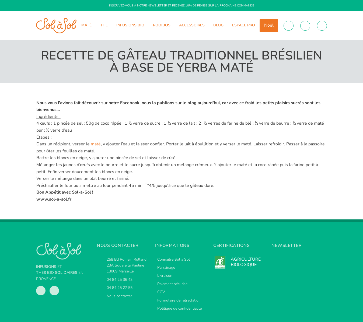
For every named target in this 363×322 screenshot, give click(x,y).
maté (96, 144)
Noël (269, 25)
